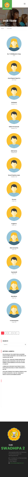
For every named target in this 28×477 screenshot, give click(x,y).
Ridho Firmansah (14, 126)
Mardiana (14, 296)
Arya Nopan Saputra (14, 78)
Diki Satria (14, 151)
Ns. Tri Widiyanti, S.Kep (14, 54)
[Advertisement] (14, 393)
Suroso (14, 199)
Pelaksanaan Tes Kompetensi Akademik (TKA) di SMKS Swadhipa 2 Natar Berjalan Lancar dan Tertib (14, 356)
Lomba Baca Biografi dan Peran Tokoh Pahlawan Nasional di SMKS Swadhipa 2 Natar (14, 368)
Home (2, 28)
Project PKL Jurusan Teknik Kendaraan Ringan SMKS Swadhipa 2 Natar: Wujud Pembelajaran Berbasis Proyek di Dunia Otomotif (14, 362)
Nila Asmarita (14, 248)
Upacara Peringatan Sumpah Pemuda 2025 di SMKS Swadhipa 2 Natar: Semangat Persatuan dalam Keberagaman (15, 373)
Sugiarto (14, 223)
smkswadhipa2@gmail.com (17, 455)
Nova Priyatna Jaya (14, 175)
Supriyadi (14, 272)
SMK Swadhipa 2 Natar (8, 473)
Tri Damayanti (14, 320)
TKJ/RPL (17, 473)
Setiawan (14, 102)
